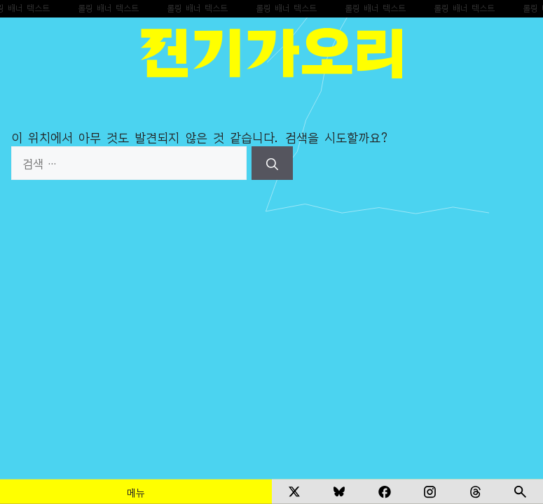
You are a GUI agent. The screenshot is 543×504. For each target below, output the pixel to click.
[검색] (272, 163)
